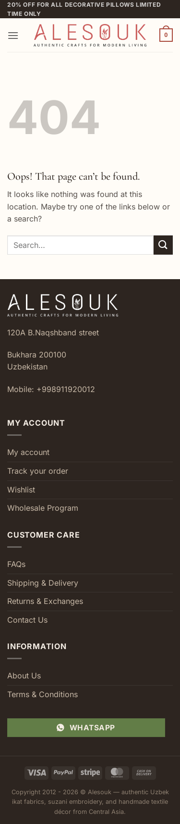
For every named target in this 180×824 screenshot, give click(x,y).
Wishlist (21, 489)
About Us (24, 675)
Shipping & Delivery (42, 583)
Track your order (37, 471)
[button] (13, 35)
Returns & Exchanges (45, 601)
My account (28, 452)
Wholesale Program (42, 508)
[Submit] (163, 244)
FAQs (16, 564)
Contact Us (27, 620)
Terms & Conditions (42, 694)
